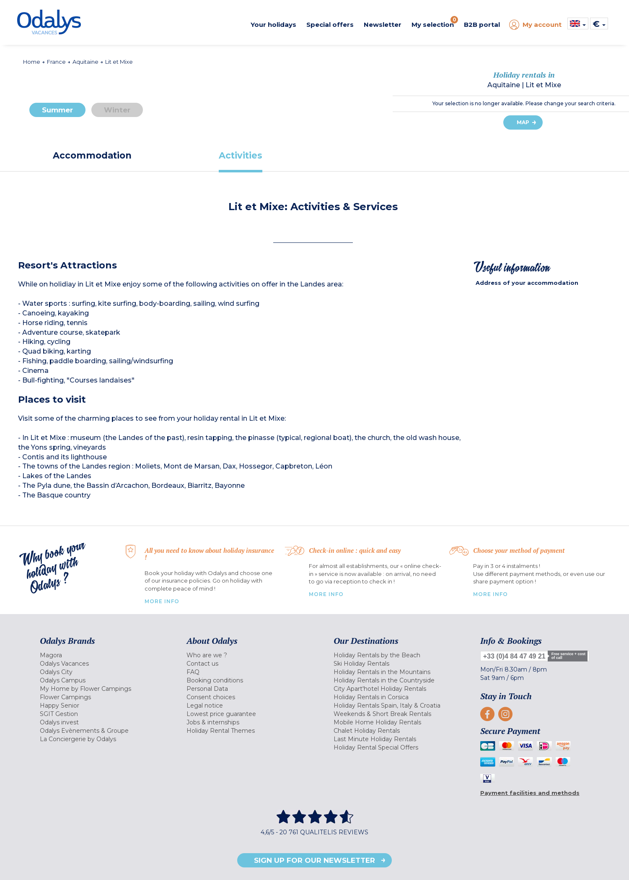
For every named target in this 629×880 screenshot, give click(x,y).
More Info (162, 601)
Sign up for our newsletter (314, 860)
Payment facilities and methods (530, 792)
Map (523, 122)
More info (490, 594)
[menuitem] (103, 655)
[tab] (92, 155)
